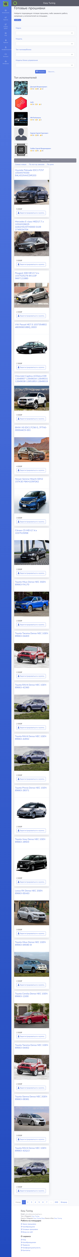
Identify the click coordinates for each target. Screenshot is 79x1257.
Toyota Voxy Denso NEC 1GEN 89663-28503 (30, 840)
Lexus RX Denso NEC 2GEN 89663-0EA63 (29, 892)
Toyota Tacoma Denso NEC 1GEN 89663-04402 (31, 1046)
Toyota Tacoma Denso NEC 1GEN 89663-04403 (31, 635)
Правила (26, 1245)
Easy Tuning (49, 3)
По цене (50, 164)
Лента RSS (45, 160)
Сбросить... (51, 72)
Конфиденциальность (31, 1248)
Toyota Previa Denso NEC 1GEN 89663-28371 (31, 789)
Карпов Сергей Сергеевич (39, 133)
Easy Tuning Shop (39, 1218)
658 (56, 1202)
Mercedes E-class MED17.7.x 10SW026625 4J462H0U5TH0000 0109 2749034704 (29, 225)
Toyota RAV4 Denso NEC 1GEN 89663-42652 (30, 737)
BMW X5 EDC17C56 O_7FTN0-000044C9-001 (31, 429)
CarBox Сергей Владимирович (40, 149)
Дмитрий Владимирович (38, 87)
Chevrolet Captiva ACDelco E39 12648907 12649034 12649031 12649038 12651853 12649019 (31, 379)
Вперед (64, 1202)
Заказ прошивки (29, 1224)
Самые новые (20, 164)
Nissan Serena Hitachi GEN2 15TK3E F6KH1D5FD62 (29, 480)
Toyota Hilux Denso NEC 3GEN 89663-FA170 (30, 583)
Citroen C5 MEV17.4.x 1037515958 (26, 532)
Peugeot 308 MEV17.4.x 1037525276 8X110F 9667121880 (27, 276)
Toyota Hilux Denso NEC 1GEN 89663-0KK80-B (30, 943)
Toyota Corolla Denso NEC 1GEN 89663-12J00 (31, 995)
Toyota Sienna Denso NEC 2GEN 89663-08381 (31, 1098)
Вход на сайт (27, 1232)
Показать (40, 72)
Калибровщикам (29, 1242)
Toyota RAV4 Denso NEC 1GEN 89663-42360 (30, 686)
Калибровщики (28, 1227)
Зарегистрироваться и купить (31, 213)
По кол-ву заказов (36, 164)
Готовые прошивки (30, 1229)
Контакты (26, 1250)
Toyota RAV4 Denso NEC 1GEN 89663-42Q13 (30, 1149)
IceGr (32, 102)
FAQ (24, 1240)
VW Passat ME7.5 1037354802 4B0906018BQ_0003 (31, 326)
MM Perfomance (35, 118)
